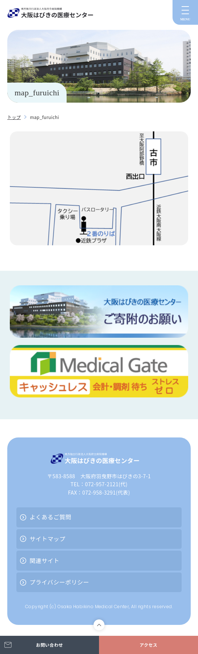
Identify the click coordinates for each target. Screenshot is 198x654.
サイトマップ (47, 538)
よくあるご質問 (50, 516)
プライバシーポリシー (59, 582)
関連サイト (44, 560)
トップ (14, 117)
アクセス (148, 645)
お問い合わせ (49, 645)
